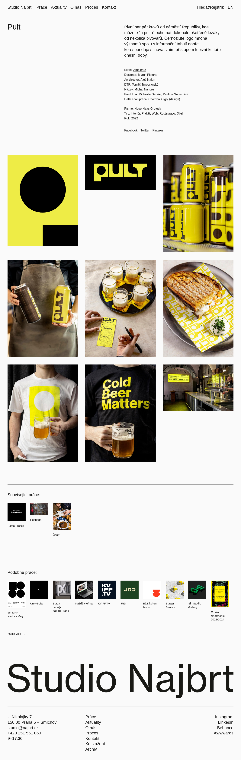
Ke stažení (95, 743)
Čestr (56, 534)
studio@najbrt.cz (23, 727)
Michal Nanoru (144, 89)
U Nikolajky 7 (20, 716)
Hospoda (35, 519)
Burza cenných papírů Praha (61, 607)
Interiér (135, 113)
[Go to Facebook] (130, 130)
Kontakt (92, 738)
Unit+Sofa (36, 603)
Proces (91, 733)
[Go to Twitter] (144, 130)
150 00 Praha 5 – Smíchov (32, 722)
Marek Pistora (147, 74)
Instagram (224, 716)
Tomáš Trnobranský (145, 84)
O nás (90, 727)
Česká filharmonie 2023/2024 (218, 615)
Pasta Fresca (16, 525)
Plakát (146, 113)
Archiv (91, 749)
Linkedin (225, 722)
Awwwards (223, 733)
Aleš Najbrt (147, 79)
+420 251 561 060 (24, 733)
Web (155, 113)
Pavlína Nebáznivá (175, 94)
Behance (225, 727)
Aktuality (93, 722)
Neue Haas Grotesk (147, 108)
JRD (123, 603)
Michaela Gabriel (150, 94)
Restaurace (167, 113)
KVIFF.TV (104, 603)
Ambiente (139, 69)
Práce (90, 716)
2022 (134, 118)
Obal (180, 113)
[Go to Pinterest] (158, 130)
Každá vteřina (84, 603)
